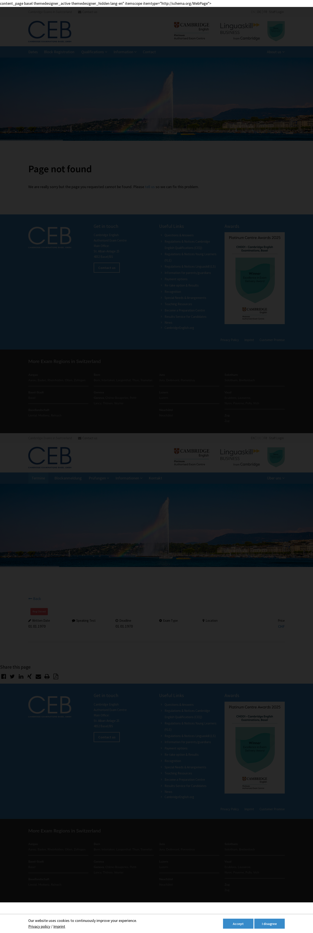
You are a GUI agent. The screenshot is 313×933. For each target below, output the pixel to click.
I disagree (269, 923)
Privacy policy (39, 926)
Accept (238, 923)
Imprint (59, 926)
